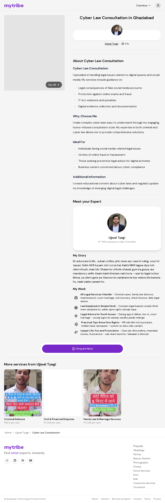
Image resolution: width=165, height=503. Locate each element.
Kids (135, 478)
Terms (147, 499)
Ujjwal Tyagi (111, 43)
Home (8, 432)
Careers (105, 499)
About (95, 499)
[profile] (158, 5)
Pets (135, 474)
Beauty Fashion (141, 458)
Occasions (139, 487)
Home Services (141, 470)
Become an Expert (121, 499)
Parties (137, 454)
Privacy (157, 499)
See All (54, 84)
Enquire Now (82, 348)
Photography (140, 462)
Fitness (137, 466)
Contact (137, 499)
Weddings (138, 450)
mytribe (14, 5)
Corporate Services (144, 483)
